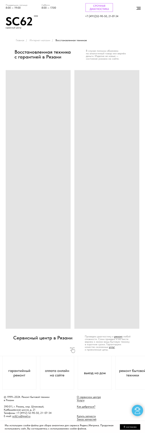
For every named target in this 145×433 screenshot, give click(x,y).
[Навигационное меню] (139, 8)
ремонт (118, 336)
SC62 (19, 21)
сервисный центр (13, 27)
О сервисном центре (89, 396)
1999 (36, 16)
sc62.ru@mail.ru (21, 416)
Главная (20, 40)
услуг (112, 346)
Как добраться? (86, 406)
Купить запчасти (86, 416)
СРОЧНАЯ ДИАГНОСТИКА (99, 7)
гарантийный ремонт (19, 372)
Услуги (80, 400)
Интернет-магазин (39, 40)
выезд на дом (95, 373)
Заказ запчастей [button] (86, 419)
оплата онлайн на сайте (57, 372)
